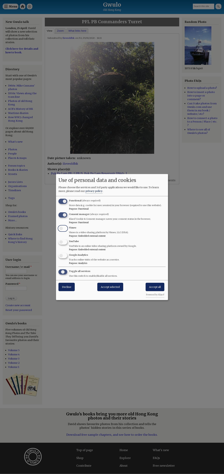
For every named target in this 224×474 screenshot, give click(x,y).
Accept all (155, 286)
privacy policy (93, 190)
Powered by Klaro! (155, 294)
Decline (66, 286)
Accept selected (110, 286)
